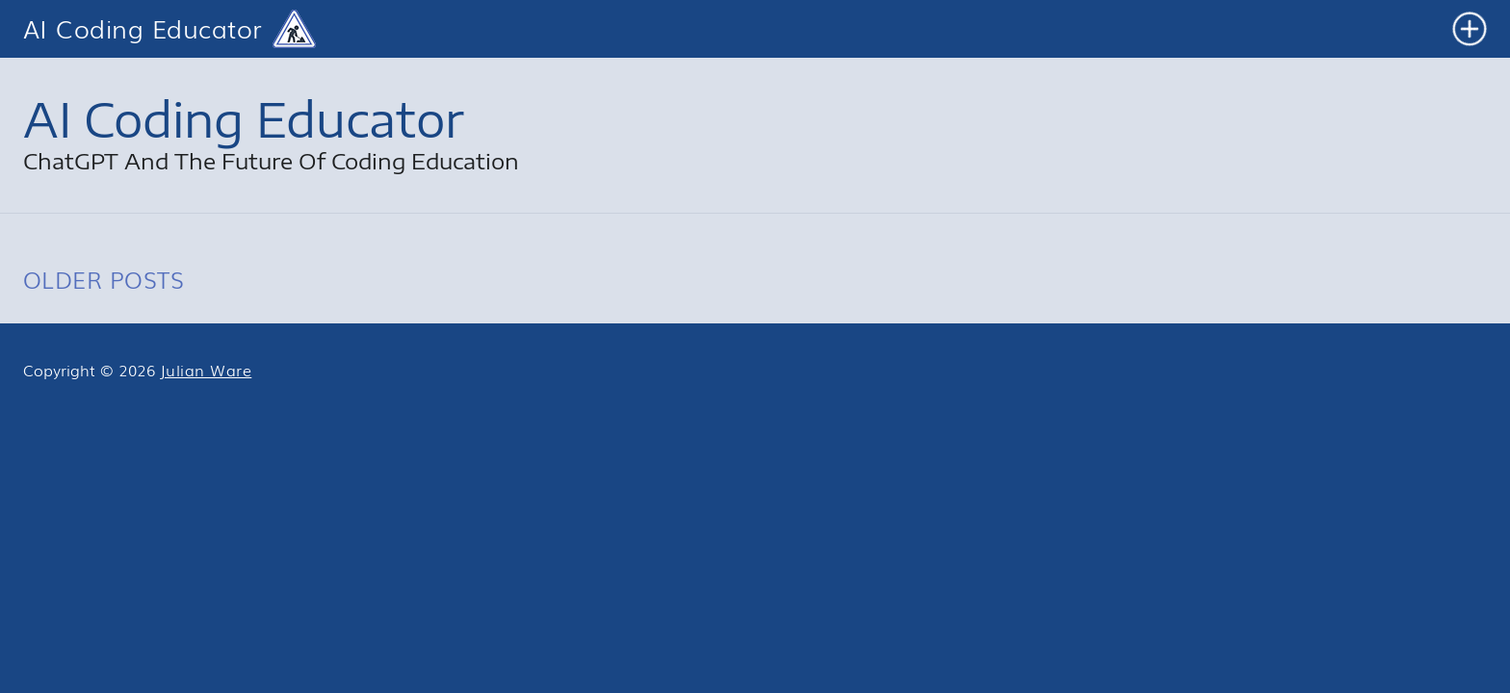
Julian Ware (205, 369)
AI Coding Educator (143, 29)
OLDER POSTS (103, 278)
